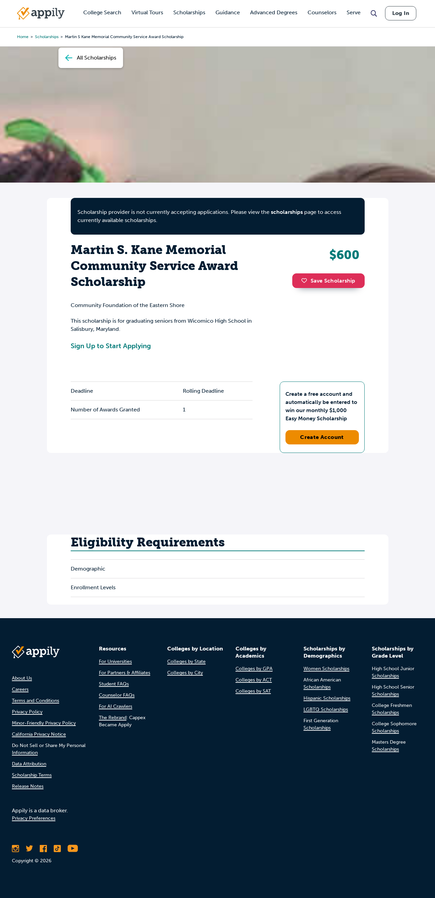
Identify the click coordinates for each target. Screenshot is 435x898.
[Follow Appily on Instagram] (15, 848)
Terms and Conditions (35, 701)
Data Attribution (29, 764)
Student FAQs (114, 684)
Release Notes (28, 786)
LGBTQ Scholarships (325, 709)
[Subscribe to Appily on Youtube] (73, 848)
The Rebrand (112, 718)
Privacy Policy (27, 712)
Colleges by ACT (254, 680)
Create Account (322, 437)
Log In (400, 13)
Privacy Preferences (33, 818)
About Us (22, 678)
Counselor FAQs (117, 695)
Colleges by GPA (254, 669)
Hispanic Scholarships (326, 698)
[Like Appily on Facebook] (43, 848)
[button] (305, 280)
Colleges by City (185, 673)
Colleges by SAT (253, 691)
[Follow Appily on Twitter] (29, 848)
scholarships (287, 212)
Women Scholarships (326, 669)
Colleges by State (186, 661)
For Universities (115, 661)
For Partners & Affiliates (124, 673)
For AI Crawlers (115, 706)
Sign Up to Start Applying (111, 346)
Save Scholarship (328, 280)
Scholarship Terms (32, 775)
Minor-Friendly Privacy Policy (44, 723)
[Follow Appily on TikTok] (57, 848)
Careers (20, 689)
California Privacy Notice (39, 734)
